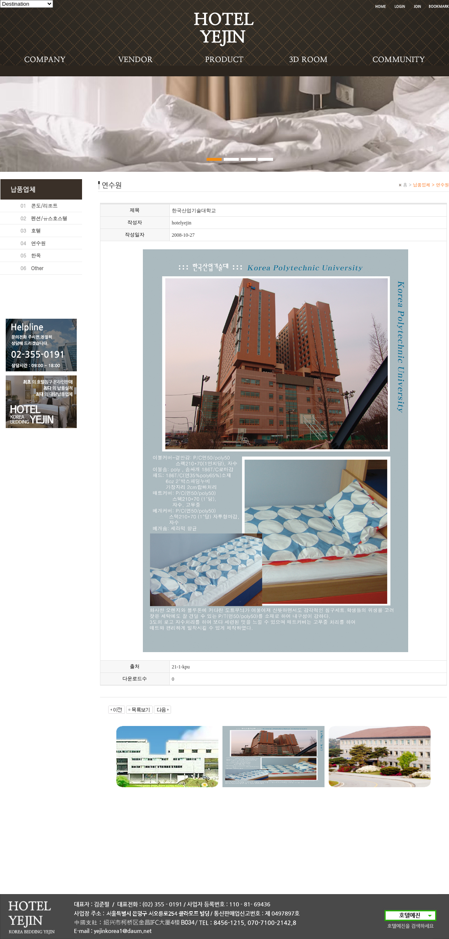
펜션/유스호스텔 (49, 218)
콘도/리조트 (44, 205)
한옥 (36, 255)
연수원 (38, 243)
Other (37, 267)
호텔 (36, 230)
